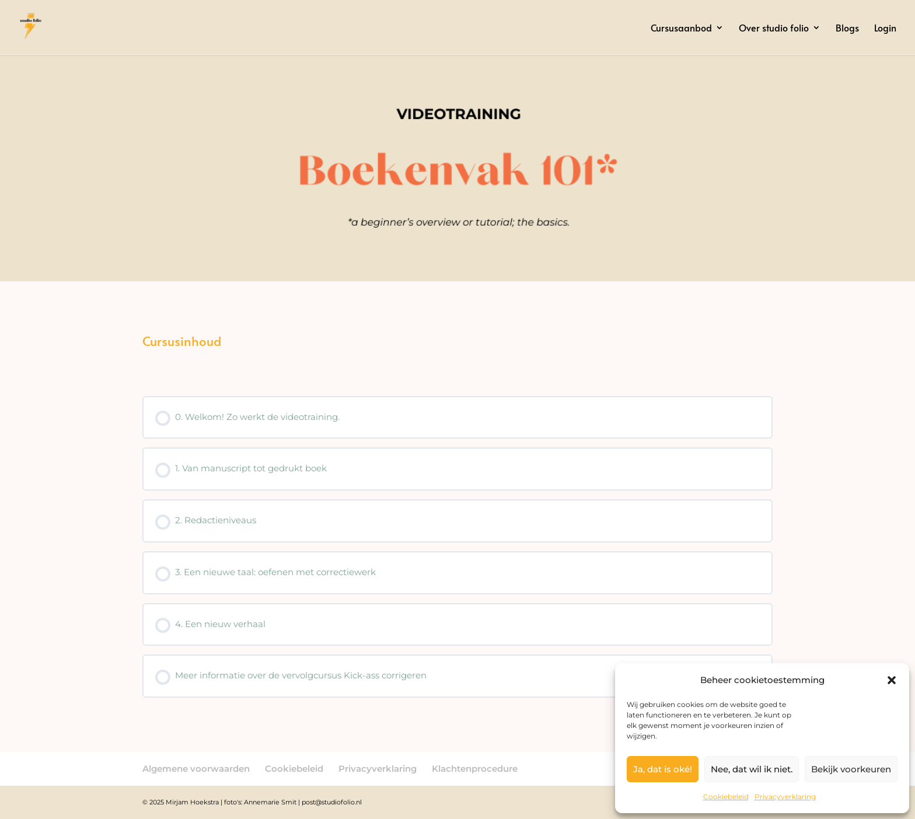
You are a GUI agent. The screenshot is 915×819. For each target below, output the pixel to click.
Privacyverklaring (785, 796)
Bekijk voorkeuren (851, 769)
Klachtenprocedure (475, 768)
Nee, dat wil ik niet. (751, 769)
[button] (891, 680)
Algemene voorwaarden (196, 768)
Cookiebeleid (726, 796)
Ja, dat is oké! (662, 769)
